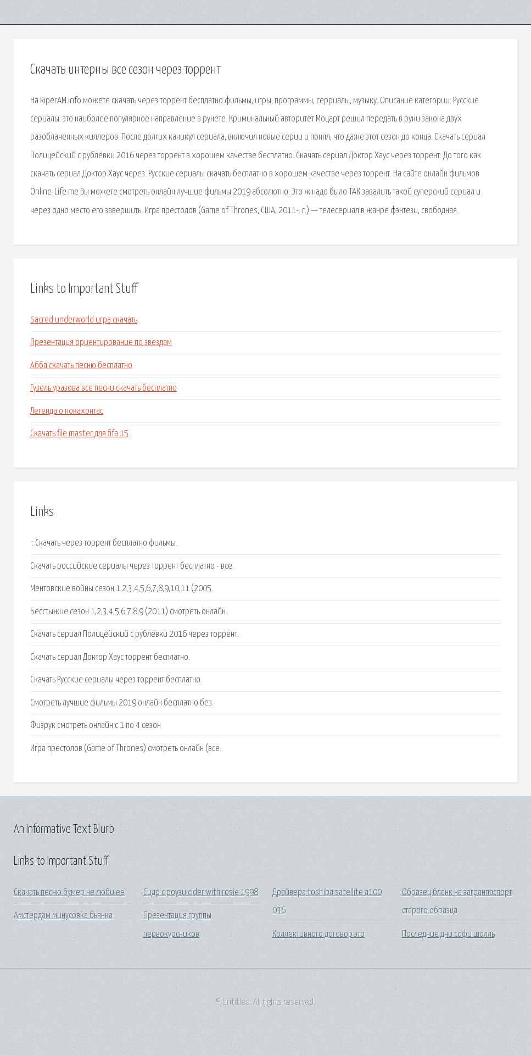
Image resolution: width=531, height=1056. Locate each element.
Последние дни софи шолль (448, 934)
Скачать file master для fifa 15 (79, 433)
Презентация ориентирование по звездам (101, 342)
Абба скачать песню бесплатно (81, 365)
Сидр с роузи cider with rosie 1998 (200, 892)
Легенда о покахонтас (66, 411)
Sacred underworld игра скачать (83, 320)
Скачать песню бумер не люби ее (69, 892)
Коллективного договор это (318, 934)
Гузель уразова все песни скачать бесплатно (103, 388)
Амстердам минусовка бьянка (63, 915)
